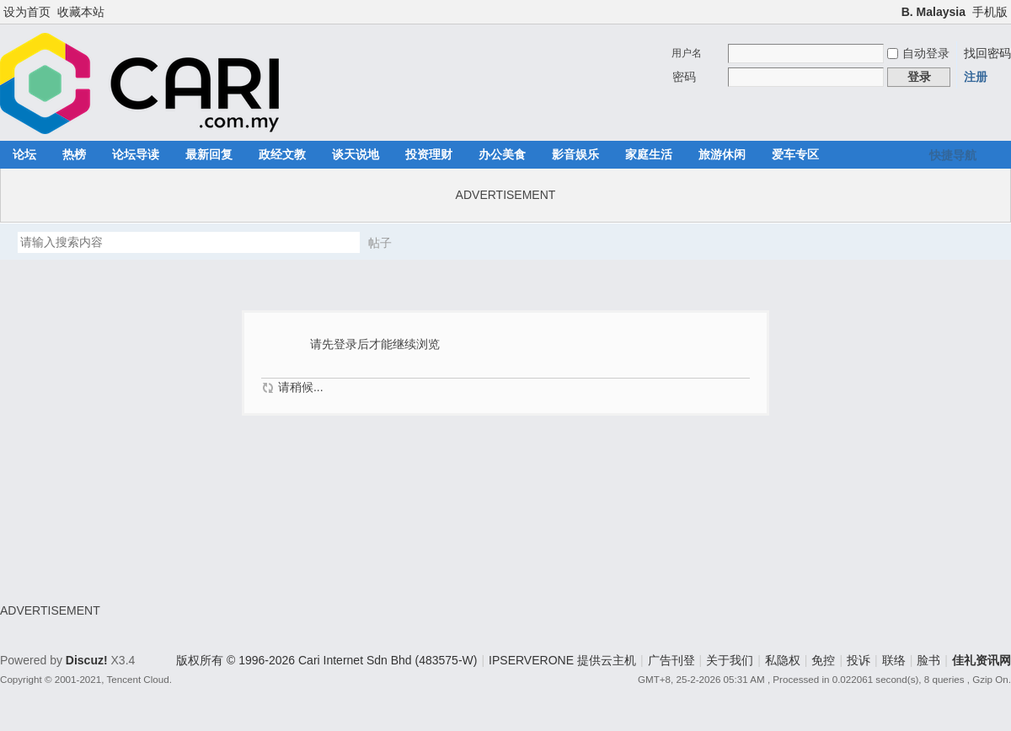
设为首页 (27, 12)
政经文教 (282, 154)
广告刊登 (671, 660)
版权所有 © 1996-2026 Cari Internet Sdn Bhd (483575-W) (326, 660)
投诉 (858, 660)
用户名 (686, 53)
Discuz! (87, 660)
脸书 (928, 660)
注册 (975, 76)
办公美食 (502, 154)
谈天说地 (355, 154)
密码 (684, 76)
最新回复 (209, 154)
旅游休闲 (722, 154)
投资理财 (428, 154)
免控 (823, 660)
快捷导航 (952, 155)
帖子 (380, 243)
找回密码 (987, 53)
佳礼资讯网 (981, 660)
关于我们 (729, 660)
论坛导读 (135, 154)
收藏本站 (80, 12)
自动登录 (918, 53)
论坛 (24, 154)
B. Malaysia (933, 12)
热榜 (74, 154)
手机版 (990, 12)
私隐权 (782, 660)
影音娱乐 (575, 154)
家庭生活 (648, 154)
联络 (894, 660)
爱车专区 (795, 154)
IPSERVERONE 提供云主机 (562, 660)
